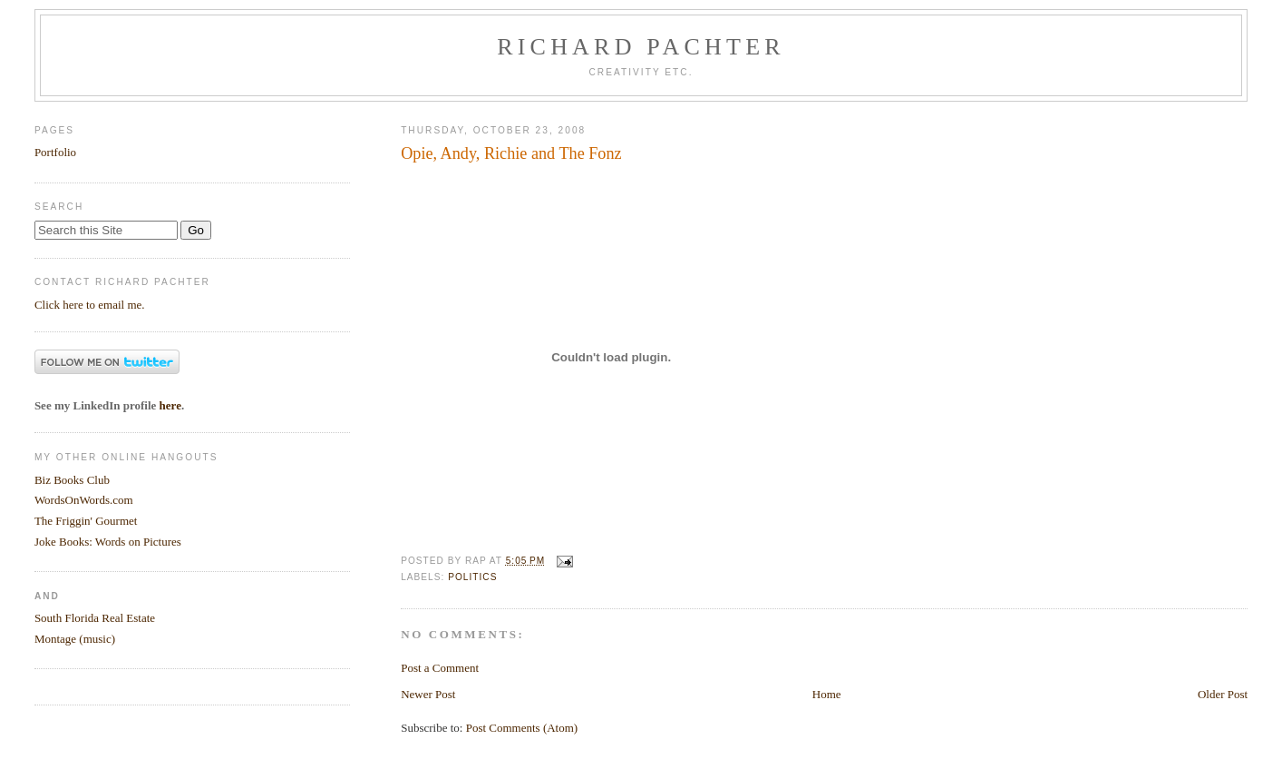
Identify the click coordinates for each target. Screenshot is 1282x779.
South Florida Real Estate (94, 618)
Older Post (1223, 694)
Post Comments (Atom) (522, 728)
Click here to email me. (89, 304)
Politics (472, 577)
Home (826, 694)
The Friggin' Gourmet (86, 521)
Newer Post (428, 694)
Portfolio (55, 152)
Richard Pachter (641, 47)
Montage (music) (74, 639)
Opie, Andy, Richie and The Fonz (511, 153)
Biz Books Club (72, 480)
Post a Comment (440, 668)
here (170, 405)
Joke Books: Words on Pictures (107, 541)
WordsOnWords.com (83, 500)
